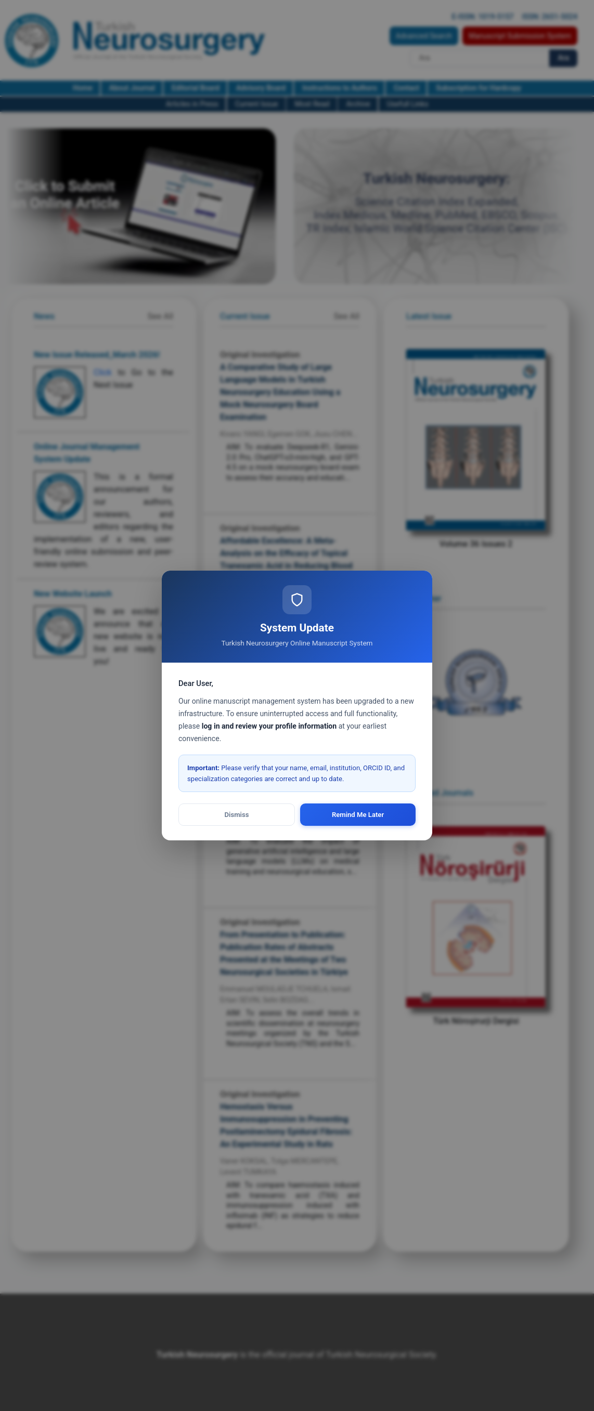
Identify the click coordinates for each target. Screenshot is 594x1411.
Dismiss (237, 815)
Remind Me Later (358, 815)
